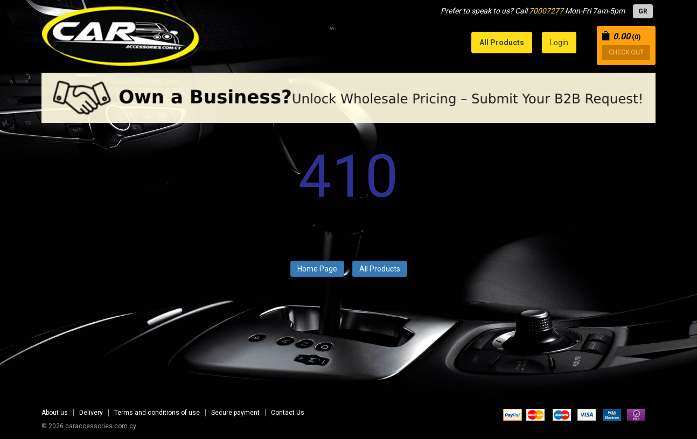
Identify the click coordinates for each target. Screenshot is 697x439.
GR (642, 11)
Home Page (317, 268)
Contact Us (287, 412)
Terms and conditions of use (157, 412)
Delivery (91, 412)
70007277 (546, 10)
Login (559, 42)
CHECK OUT (626, 52)
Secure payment (235, 412)
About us (54, 412)
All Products (379, 268)
